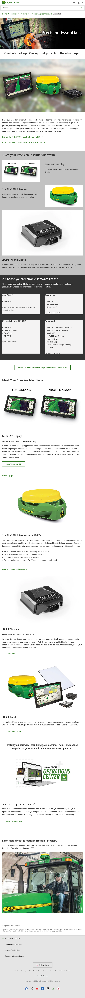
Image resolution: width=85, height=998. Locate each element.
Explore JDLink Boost (15, 732)
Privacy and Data (26, 971)
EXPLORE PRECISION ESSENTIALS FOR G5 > (22, 137)
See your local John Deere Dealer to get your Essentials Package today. (42, 367)
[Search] (42, 8)
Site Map (17, 971)
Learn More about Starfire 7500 (14, 569)
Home (4, 14)
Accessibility (58, 971)
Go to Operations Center (16, 822)
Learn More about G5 (15, 465)
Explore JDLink (11, 654)
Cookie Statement (38, 971)
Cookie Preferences (42, 976)
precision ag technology (40, 14)
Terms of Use (49, 971)
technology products (18, 14)
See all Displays (9, 475)
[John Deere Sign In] (78, 2)
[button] (26, 988)
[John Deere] (12, 2)
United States (42, 965)
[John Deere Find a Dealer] (74, 2)
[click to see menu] (82, 2)
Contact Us (67, 971)
